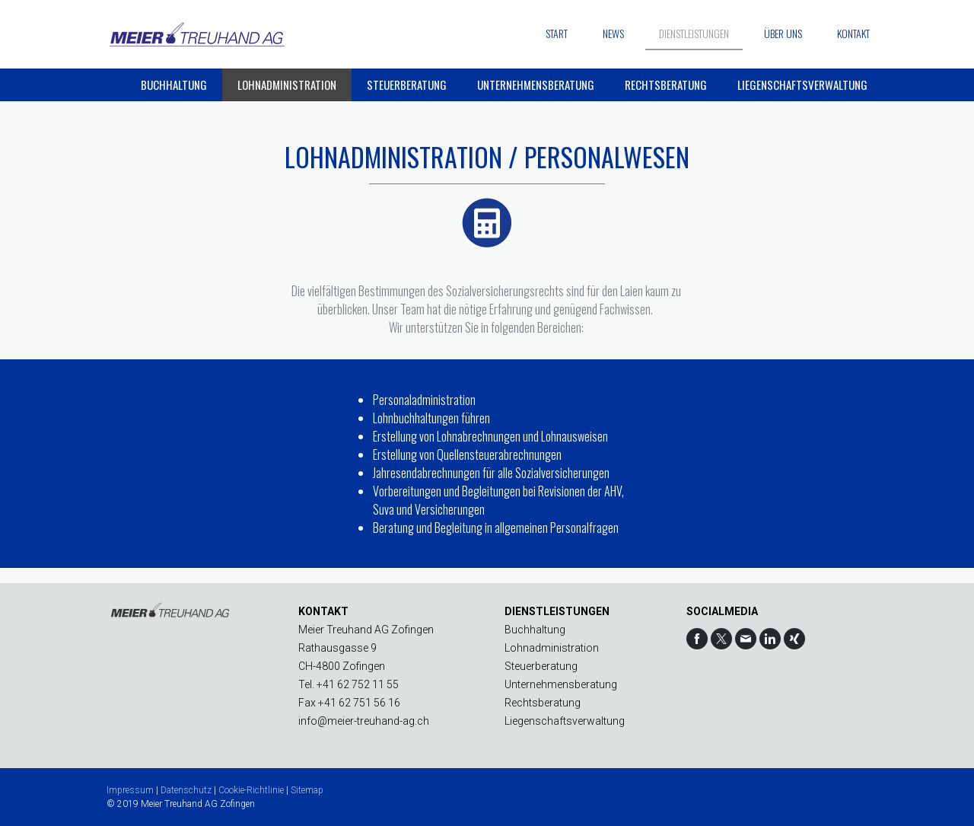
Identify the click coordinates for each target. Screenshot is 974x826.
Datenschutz (186, 790)
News (613, 33)
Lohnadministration (286, 84)
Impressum (130, 790)
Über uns (783, 33)
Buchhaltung (174, 84)
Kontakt (853, 33)
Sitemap (307, 790)
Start (557, 33)
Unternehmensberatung (535, 84)
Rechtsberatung (666, 84)
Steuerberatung (407, 84)
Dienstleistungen (694, 33)
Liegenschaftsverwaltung (802, 84)
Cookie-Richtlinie (251, 790)
